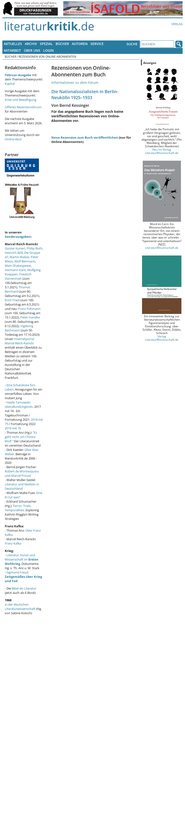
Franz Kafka (13, 543)
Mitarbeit (12, 50)
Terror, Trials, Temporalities (18, 508)
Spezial (46, 43)
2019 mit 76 (13, 428)
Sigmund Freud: (23, 576)
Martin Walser (19, 257)
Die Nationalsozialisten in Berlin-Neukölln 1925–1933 (84, 94)
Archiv (31, 43)
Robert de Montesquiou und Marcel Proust (22, 473)
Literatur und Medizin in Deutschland (22, 486)
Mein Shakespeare (18, 265)
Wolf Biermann (24, 261)
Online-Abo (13, 139)
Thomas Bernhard (17, 289)
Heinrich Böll (14, 252)
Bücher (62, 43)
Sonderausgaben (18, 236)
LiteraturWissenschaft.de (161, 248)
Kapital (10, 83)
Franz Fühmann (29, 309)
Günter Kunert (15, 248)
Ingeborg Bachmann (19, 328)
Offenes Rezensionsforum (23, 107)
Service (97, 43)
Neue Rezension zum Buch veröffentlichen (84, 137)
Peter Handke (30, 317)
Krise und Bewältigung (20, 99)
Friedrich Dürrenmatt (18, 276)
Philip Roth (34, 248)
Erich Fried (12, 300)
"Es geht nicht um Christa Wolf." (21, 436)
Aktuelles (13, 43)
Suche (132, 44)
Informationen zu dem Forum (74, 82)
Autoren (80, 43)
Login (48, 50)
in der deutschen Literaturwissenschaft (20, 606)
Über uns (32, 50)
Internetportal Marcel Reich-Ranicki (19, 341)
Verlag (177, 24)
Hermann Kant (15, 270)
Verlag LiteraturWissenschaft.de (161, 337)
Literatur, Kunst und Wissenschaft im (21, 559)
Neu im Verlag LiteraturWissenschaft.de (161, 151)
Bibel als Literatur (24, 588)
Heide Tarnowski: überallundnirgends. (19, 404)
